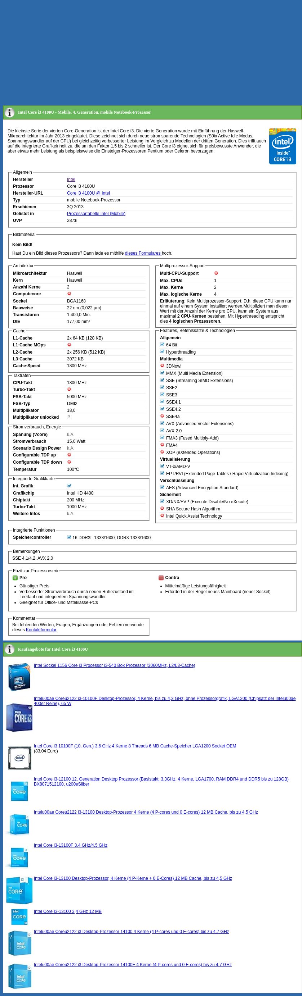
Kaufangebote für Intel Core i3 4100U (53, 649)
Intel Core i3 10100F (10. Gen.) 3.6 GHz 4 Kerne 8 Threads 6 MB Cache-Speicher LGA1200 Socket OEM (135, 746)
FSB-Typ (21, 403)
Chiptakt (21, 499)
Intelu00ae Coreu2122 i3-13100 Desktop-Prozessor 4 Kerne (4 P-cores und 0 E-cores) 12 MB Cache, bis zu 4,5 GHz (146, 812)
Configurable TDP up (34, 455)
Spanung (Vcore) (30, 434)
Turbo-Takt (24, 389)
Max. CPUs (171, 280)
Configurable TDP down (37, 462)
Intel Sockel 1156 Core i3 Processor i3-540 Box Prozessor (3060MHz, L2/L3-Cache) (114, 665)
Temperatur (24, 469)
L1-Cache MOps (29, 344)
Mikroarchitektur (30, 273)
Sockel (20, 301)
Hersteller (23, 179)
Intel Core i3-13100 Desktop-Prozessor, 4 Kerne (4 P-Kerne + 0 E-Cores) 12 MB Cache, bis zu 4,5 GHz (133, 878)
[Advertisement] (132, 53)
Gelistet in (23, 213)
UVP (17, 220)
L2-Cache (22, 352)
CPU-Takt (22, 382)
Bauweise (23, 307)
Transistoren (26, 314)
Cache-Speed (26, 365)
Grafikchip (23, 493)
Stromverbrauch (29, 441)
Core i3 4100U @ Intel (88, 193)
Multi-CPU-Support (179, 273)
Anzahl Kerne (27, 287)
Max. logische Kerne (181, 294)
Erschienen (24, 206)
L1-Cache (22, 338)
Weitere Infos (26, 513)
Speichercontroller (32, 537)
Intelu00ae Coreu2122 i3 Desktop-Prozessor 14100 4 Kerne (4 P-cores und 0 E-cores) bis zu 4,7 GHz (131, 931)
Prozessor (23, 186)
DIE (16, 321)
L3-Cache (22, 358)
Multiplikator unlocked (36, 417)
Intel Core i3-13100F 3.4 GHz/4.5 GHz (70, 845)
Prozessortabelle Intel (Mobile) (96, 213)
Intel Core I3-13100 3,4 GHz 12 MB (68, 911)
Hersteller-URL (28, 193)
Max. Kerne (171, 287)
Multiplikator (26, 410)
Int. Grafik (23, 485)
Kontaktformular (41, 629)
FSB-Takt (22, 396)
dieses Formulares (143, 253)
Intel (71, 179)
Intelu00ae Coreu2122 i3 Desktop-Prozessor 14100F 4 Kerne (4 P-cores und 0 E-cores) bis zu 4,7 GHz (133, 964)
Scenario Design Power (37, 448)
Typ (16, 200)
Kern (18, 280)
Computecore (27, 293)
